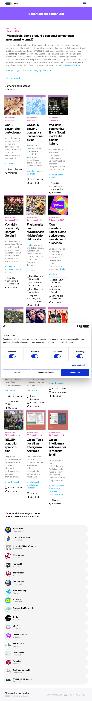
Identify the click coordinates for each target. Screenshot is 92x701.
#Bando (30, 171)
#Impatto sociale (56, 383)
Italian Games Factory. (70, 65)
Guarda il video (15, 396)
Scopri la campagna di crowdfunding (57, 186)
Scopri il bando (37, 179)
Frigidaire (31, 245)
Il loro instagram (34, 397)
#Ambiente (10, 390)
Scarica (33, 493)
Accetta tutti (75, 373)
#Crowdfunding (56, 175)
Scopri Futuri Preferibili (57, 281)
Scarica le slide (59, 392)
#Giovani (9, 163)
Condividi (12, 173)
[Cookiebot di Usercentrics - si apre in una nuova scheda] (78, 326)
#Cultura (9, 70)
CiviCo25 (31, 148)
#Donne (52, 177)
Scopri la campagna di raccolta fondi (13, 281)
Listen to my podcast (14, 78)
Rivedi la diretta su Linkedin (36, 277)
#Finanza (38, 171)
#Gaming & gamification (40, 70)
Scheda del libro (13, 402)
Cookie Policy (69, 695)
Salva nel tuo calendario (57, 297)
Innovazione (11, 28)
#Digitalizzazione (21, 70)
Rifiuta (17, 373)
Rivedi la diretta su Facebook (36, 284)
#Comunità (10, 266)
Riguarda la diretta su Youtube (56, 289)
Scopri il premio (15, 169)
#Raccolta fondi (56, 494)
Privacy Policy (81, 695)
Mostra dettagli (78, 365)
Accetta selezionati (46, 373)
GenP (17, 141)
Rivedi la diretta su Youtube (36, 290)
